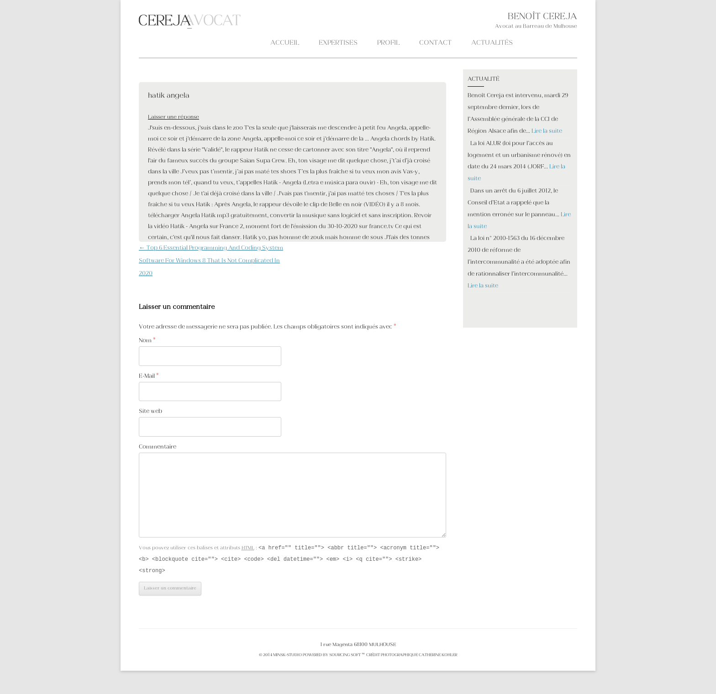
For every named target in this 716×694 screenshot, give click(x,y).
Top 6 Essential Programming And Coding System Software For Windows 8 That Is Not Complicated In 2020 (211, 261)
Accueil (284, 43)
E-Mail (149, 376)
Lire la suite (547, 131)
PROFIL (388, 43)
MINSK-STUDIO (287, 656)
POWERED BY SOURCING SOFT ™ (333, 656)
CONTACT (435, 43)
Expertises (338, 43)
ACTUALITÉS (492, 43)
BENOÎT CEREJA (542, 17)
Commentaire (157, 447)
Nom (147, 341)
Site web (150, 411)
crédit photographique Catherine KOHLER (411, 656)
